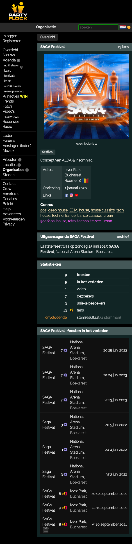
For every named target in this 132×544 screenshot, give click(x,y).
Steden (8, 175)
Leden (8, 136)
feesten (83, 275)
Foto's (7, 106)
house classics (103, 210)
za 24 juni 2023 (115, 375)
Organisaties (13, 170)
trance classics (89, 215)
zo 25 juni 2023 (115, 350)
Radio (7, 126)
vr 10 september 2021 (109, 524)
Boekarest (104, 252)
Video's (9, 111)
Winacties (15, 96)
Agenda (9, 60)
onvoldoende (56, 317)
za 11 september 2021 (109, 508)
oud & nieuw (12, 86)
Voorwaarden (14, 219)
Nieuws (9, 55)
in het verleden (90, 282)
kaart (7, 70)
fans (80, 310)
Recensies (11, 122)
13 (65, 310)
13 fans (123, 47)
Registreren (12, 41)
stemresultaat (88, 317)
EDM (73, 210)
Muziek (8, 151)
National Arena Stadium (75, 252)
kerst (7, 81)
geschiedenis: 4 (86, 143)
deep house (58, 210)
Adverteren (12, 214)
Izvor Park (78, 491)
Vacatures (11, 194)
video (81, 289)
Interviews (11, 117)
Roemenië (73, 180)
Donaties (10, 199)
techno (57, 215)
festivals (9, 75)
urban (108, 215)
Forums (9, 140)
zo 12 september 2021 (109, 494)
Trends (8, 101)
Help (7, 209)
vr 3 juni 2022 (116, 474)
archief (123, 236)
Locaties (9, 165)
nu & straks (11, 65)
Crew (7, 189)
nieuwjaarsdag (13, 91)
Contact (9, 184)
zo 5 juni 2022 (116, 425)
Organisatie (46, 27)
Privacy (9, 224)
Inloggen (10, 36)
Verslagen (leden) (17, 146)
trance (70, 215)
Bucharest (73, 175)
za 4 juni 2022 (116, 450)
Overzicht (10, 50)
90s (43, 210)
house (84, 210)
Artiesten (10, 159)
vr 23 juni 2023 (116, 400)
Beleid (8, 204)
